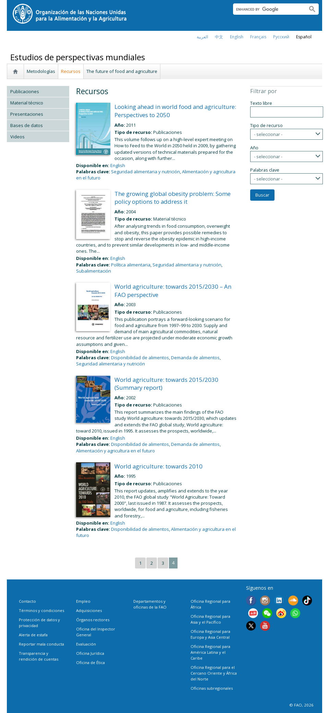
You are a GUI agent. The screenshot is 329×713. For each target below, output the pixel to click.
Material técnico (26, 103)
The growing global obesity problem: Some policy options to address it (172, 198)
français (258, 37)
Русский (281, 37)
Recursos (71, 71)
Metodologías (41, 71)
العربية (202, 37)
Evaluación (86, 644)
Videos (17, 137)
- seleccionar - (268, 134)
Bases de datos (26, 125)
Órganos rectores (92, 619)
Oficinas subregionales (212, 688)
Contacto (27, 601)
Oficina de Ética (90, 662)
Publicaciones (24, 91)
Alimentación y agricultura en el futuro (115, 451)
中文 (219, 37)
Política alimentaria (130, 265)
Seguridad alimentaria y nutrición (145, 171)
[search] (267, 9)
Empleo (83, 601)
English (117, 165)
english (236, 37)
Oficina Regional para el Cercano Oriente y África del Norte (214, 673)
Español (304, 37)
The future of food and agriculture (121, 71)
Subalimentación (93, 271)
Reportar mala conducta (41, 644)
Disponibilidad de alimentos (140, 357)
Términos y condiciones (41, 610)
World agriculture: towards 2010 (158, 466)
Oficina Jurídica (90, 653)
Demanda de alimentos (195, 357)
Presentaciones (26, 114)
